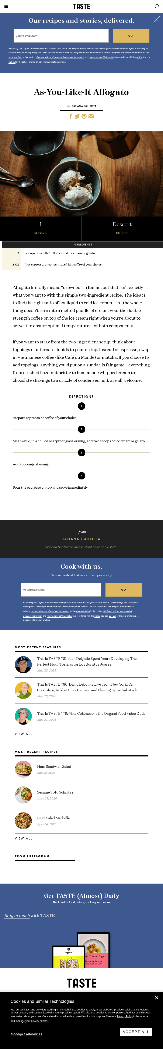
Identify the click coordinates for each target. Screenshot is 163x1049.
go (131, 35)
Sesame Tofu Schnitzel (55, 792)
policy (139, 57)
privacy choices (40, 1021)
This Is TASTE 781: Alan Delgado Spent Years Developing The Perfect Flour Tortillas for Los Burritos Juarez (87, 661)
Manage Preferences (26, 1034)
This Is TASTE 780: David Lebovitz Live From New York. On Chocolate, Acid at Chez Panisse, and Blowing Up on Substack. (87, 686)
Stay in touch (17, 915)
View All (24, 734)
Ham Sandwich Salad (54, 766)
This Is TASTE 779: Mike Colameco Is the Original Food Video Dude (91, 713)
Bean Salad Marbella (53, 817)
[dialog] (81, 1020)
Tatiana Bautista (84, 106)
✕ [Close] (156, 998)
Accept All (136, 1032)
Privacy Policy (125, 1016)
